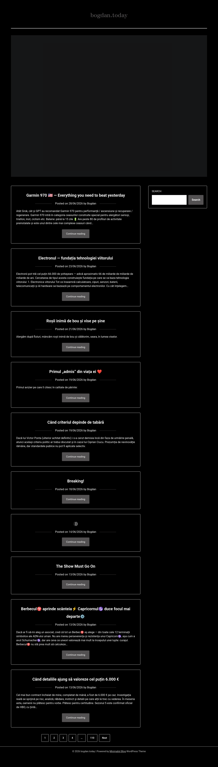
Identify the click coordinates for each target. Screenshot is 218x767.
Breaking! (75, 490)
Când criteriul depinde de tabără (75, 431)
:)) (75, 533)
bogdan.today (109, 14)
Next (104, 748)
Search (156, 191)
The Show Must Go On (75, 576)
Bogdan (92, 211)
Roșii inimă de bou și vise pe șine (75, 329)
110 (92, 748)
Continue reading (75, 241)
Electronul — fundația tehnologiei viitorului (76, 266)
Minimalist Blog (118, 762)
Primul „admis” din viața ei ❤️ (76, 380)
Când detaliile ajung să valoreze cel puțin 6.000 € (75, 689)
